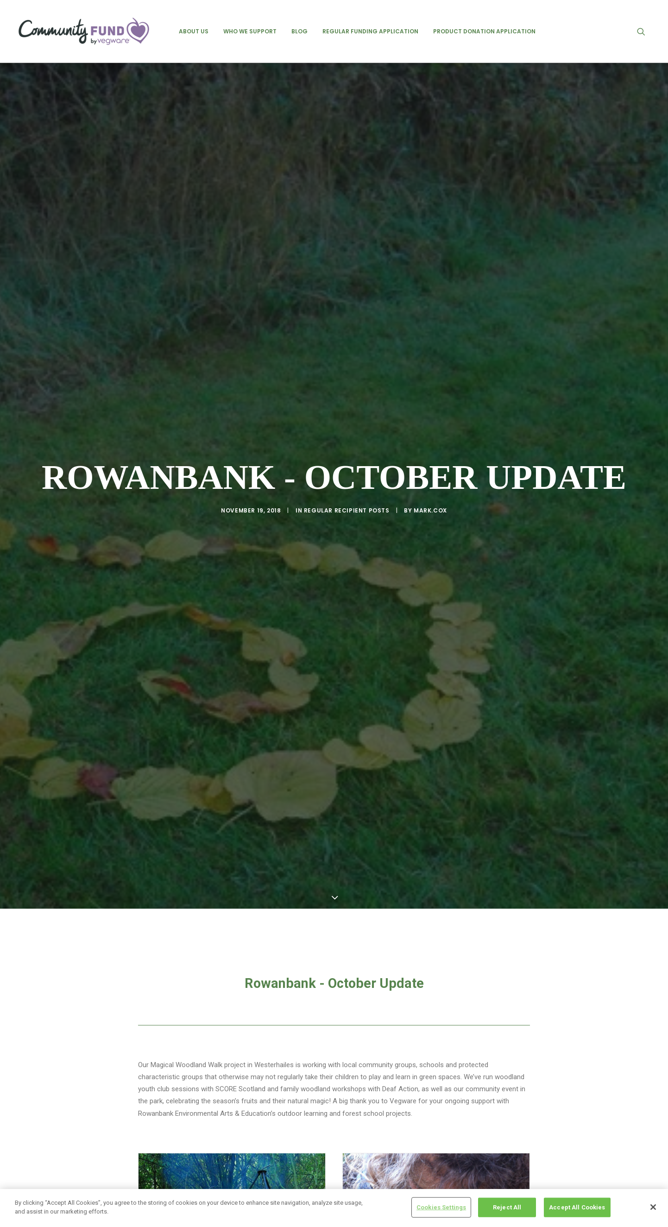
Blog (299, 31)
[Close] (653, 1207)
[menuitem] (193, 31)
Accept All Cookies (577, 1207)
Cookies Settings (441, 1207)
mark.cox (430, 461)
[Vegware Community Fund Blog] (83, 31)
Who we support (250, 31)
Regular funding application (370, 31)
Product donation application (484, 31)
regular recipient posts (347, 461)
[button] (645, 31)
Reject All (507, 1207)
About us (193, 31)
